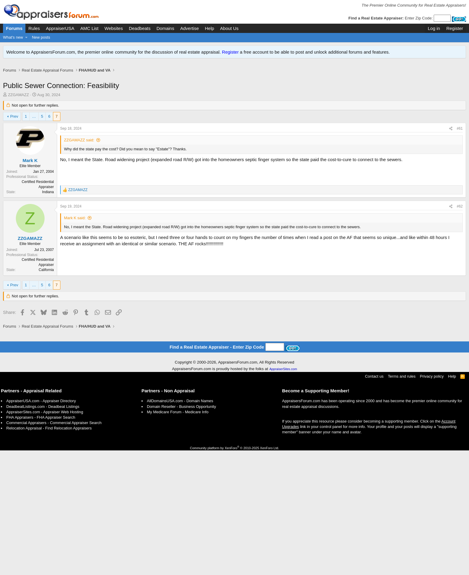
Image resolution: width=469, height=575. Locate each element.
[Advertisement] (234, 80)
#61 (460, 135)
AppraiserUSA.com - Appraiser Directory (41, 525)
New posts (41, 37)
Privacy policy (432, 501)
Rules (34, 28)
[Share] (451, 134)
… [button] (34, 122)
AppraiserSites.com (283, 493)
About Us (229, 28)
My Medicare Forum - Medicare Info (177, 536)
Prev (14, 122)
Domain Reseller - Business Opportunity (181, 531)
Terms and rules (401, 501)
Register (230, 52)
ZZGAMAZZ (18, 101)
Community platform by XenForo (234, 572)
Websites (113, 28)
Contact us (374, 501)
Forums (14, 28)
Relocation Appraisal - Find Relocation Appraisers (49, 552)
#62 (460, 299)
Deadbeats (140, 28)
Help (209, 28)
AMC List (89, 28)
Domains (165, 28)
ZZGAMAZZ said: (79, 146)
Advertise (189, 28)
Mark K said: (75, 311)
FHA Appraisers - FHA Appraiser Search (40, 542)
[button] (26, 37)
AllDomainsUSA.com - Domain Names (180, 525)
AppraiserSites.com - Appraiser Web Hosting (44, 536)
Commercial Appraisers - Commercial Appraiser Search (54, 547)
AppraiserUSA (60, 28)
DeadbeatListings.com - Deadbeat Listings (42, 531)
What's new (13, 37)
